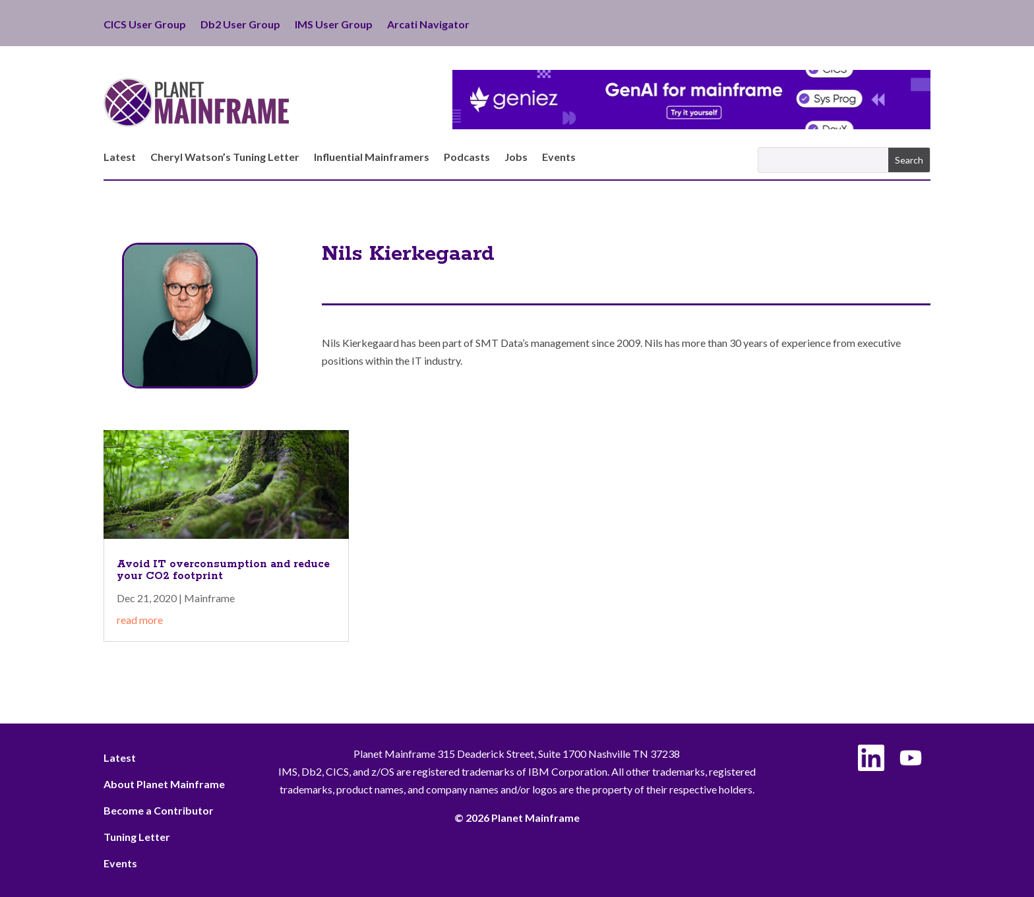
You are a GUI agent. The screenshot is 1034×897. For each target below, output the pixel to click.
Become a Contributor (159, 810)
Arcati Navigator (428, 25)
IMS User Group (334, 25)
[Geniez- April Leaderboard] (691, 125)
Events (559, 157)
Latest (120, 157)
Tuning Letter (137, 836)
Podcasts (467, 157)
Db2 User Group (240, 25)
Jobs (516, 157)
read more (140, 619)
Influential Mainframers (371, 157)
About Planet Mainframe (164, 784)
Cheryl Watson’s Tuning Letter (224, 157)
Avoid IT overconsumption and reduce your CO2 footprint (223, 570)
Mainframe (209, 598)
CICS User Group (145, 25)
